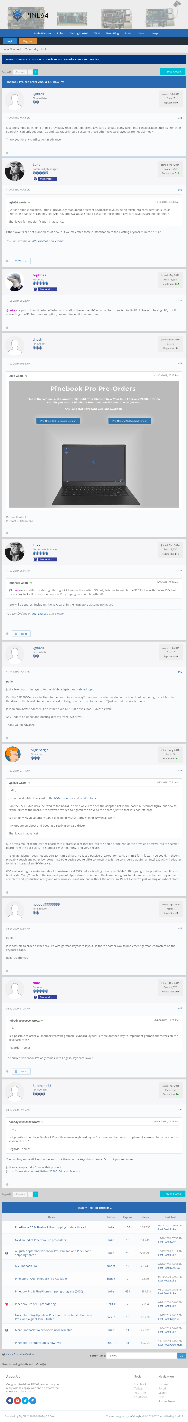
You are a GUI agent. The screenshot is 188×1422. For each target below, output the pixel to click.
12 (127, 1266)
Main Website (42, 33)
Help (155, 33)
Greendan (176, 1344)
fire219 (111, 1317)
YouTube (140, 1393)
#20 (180, 1109)
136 (127, 1227)
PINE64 (10, 59)
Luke (111, 1227)
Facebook (140, 1384)
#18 (180, 928)
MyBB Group (49, 1416)
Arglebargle (39, 750)
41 (127, 1343)
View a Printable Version (20, 1354)
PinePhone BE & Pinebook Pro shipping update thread (50, 1227)
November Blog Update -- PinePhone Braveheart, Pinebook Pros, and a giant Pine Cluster (53, 1317)
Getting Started (79, 33)
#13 (180, 300)
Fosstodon (141, 1397)
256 (127, 1253)
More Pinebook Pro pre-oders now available (43, 1330)
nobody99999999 (46, 904)
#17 (180, 770)
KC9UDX (175, 1268)
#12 (180, 189)
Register (28, 41)
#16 (180, 671)
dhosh (37, 339)
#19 (180, 1008)
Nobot (111, 1266)
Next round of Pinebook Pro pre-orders (40, 1240)
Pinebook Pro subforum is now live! (38, 1343)
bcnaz (111, 1279)
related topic (85, 689)
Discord (43, 241)
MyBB (22, 1416)
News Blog (112, 33)
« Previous (19, 72)
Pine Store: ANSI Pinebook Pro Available (41, 1279)
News (35, 59)
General (22, 59)
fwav (173, 1242)
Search (142, 33)
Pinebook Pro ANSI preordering (35, 1304)
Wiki (97, 33)
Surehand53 (42, 1085)
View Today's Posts (36, 49)
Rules (60, 33)
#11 (180, 117)
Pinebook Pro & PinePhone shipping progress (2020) (49, 1291)
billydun (175, 1319)
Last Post (163, 1229)
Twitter (59, 241)
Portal (128, 33)
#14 (180, 363)
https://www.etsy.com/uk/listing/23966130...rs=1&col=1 (43, 1171)
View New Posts (13, 49)
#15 (180, 570)
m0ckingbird (136, 1416)
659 (127, 1291)
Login (10, 41)
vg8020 (38, 94)
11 (127, 1330)
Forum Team (166, 1401)
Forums (163, 1384)
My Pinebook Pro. (26, 1266)
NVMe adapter (61, 689)
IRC (34, 241)
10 (127, 1240)
